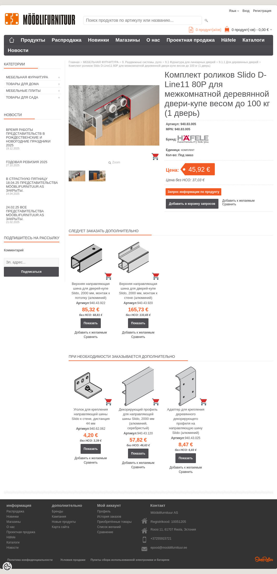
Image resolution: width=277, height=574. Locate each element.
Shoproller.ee (264, 559)
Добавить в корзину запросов (192, 204)
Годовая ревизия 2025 (32, 163)
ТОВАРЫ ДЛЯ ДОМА (22, 84)
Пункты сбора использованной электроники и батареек (130, 559)
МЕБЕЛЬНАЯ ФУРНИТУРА (27, 77)
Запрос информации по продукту (193, 192)
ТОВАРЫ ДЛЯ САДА (22, 97)
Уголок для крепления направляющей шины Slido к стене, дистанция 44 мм (91, 416)
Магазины (128, 40)
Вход (246, 11)
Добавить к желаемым (238, 200)
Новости (18, 50)
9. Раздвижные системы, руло (142, 62)
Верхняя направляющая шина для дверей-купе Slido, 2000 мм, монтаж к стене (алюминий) (138, 291)
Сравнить (229, 204)
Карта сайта (60, 527)
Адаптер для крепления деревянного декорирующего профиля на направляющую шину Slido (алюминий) (185, 421)
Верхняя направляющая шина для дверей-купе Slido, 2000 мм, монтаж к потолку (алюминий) (91, 291)
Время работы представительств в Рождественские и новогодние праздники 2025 (32, 139)
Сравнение (105, 532)
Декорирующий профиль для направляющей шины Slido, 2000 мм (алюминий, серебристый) (138, 418)
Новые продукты (64, 522)
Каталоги (254, 40)
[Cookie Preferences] (7, 566)
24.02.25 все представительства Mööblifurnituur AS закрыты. (32, 214)
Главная (74, 62)
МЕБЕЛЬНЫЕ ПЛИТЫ (23, 91)
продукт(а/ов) (205, 30)
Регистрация (262, 11)
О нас (153, 40)
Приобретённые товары (114, 522)
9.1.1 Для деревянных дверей (238, 62)
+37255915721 (161, 538)
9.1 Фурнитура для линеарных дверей (190, 62)
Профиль (104, 511)
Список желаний (109, 527)
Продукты (33, 40)
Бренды (57, 511)
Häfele (228, 40)
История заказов (109, 516)
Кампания (59, 516)
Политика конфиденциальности (30, 559)
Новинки (98, 40)
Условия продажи (72, 559)
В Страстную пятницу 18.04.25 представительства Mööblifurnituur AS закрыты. (32, 186)
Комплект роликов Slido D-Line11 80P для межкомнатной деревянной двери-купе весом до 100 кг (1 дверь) (139, 65)
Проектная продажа (191, 40)
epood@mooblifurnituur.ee (169, 547)
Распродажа (67, 40)
